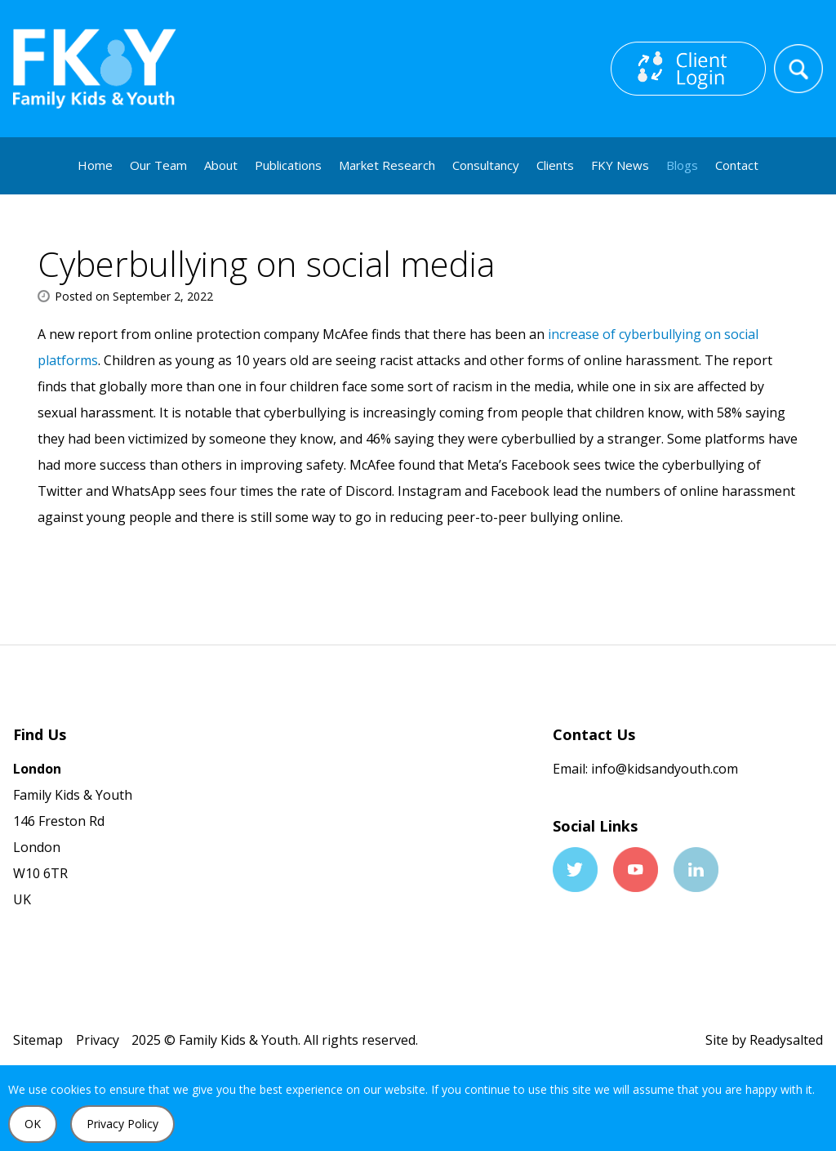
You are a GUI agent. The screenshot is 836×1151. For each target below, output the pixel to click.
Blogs (682, 165)
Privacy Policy (122, 1123)
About (221, 165)
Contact (736, 165)
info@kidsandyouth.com (663, 769)
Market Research (387, 165)
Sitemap (38, 1040)
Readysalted (786, 1040)
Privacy (97, 1040)
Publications (288, 165)
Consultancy (485, 165)
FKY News (620, 165)
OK (32, 1123)
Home (95, 165)
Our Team (158, 165)
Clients (555, 165)
